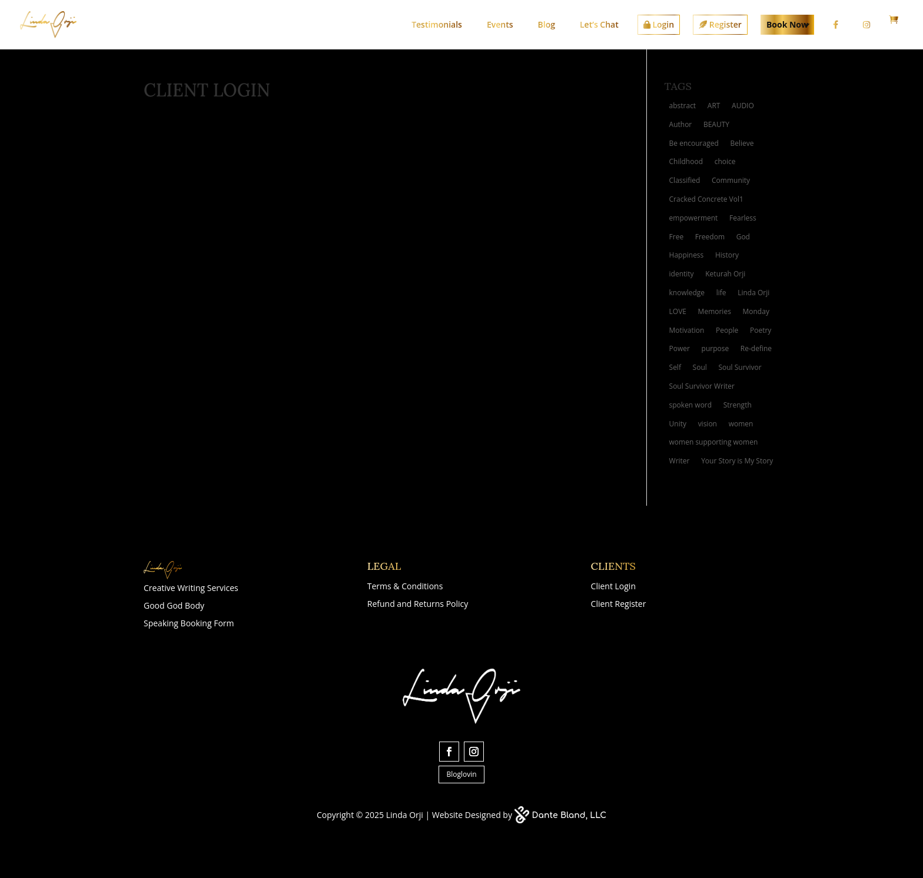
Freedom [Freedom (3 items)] (710, 237)
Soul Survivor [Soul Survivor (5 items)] (739, 367)
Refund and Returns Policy (417, 604)
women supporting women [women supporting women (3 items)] (713, 442)
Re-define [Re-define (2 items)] (756, 348)
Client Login (613, 587)
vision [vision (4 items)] (707, 424)
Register (720, 24)
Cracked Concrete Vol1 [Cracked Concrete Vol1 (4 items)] (706, 199)
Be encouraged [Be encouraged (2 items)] (694, 143)
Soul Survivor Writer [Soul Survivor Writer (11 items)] (702, 386)
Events (500, 24)
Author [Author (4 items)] (680, 124)
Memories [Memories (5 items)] (714, 311)
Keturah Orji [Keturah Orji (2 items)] (725, 274)
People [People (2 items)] (727, 330)
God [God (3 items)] (743, 237)
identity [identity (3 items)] (681, 274)
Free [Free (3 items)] (676, 237)
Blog (546, 24)
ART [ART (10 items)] (714, 106)
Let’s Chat (599, 24)
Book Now (787, 24)
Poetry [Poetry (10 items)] (760, 330)
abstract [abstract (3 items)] (682, 106)
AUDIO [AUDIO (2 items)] (743, 106)
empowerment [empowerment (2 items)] (693, 218)
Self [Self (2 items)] (675, 367)
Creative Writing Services (191, 588)
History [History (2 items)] (727, 255)
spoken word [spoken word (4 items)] (690, 405)
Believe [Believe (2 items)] (741, 143)
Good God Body (174, 606)
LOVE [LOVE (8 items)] (677, 311)
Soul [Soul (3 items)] (700, 367)
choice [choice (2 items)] (725, 161)
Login (658, 24)
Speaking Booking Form (189, 624)
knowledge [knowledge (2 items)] (687, 293)
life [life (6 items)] (721, 293)
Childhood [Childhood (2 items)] (686, 161)
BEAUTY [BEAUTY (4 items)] (716, 124)
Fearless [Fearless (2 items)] (742, 218)
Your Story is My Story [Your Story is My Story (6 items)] (737, 461)
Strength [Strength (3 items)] (737, 405)
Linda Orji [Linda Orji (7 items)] (753, 293)
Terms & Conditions (405, 587)
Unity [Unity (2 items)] (677, 424)
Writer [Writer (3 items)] (679, 461)
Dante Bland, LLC (569, 815)
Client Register (618, 604)
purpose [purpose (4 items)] (715, 348)
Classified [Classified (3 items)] (684, 180)
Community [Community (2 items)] (731, 180)
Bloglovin (461, 774)
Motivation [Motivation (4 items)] (687, 330)
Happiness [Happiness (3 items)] (686, 255)
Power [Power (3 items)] (679, 348)
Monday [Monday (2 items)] (756, 311)
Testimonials (436, 24)
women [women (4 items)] (741, 424)
